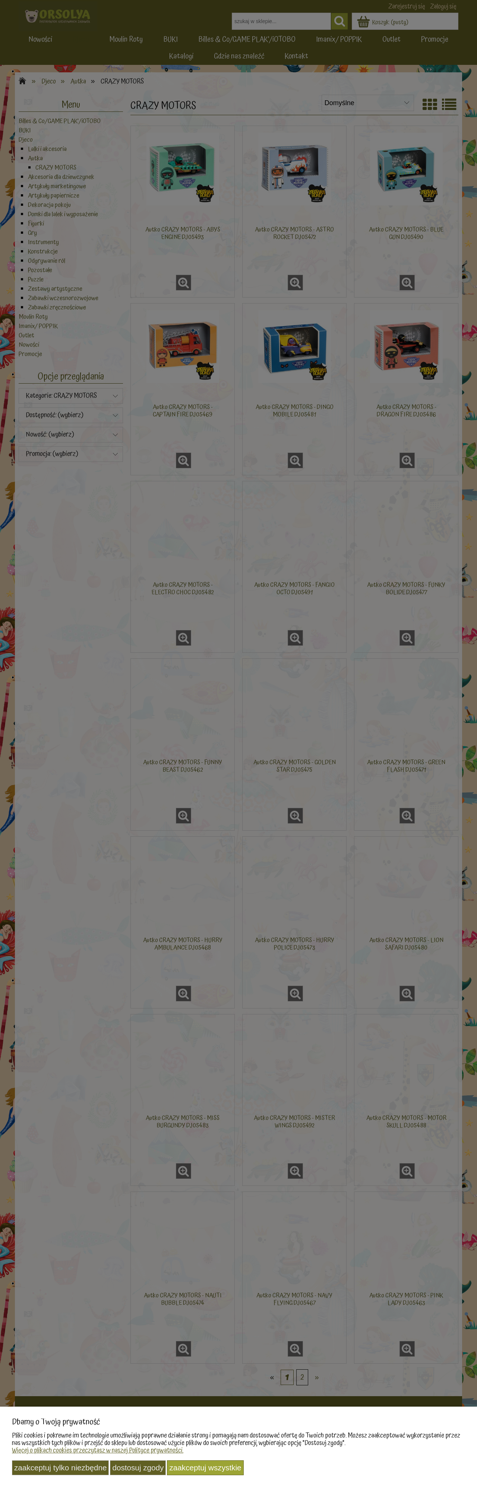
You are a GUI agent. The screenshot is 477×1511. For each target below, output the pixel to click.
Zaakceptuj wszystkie (205, 1467)
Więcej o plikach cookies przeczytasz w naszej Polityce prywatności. (97, 1450)
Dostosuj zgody (138, 1467)
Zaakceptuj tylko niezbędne (60, 1467)
